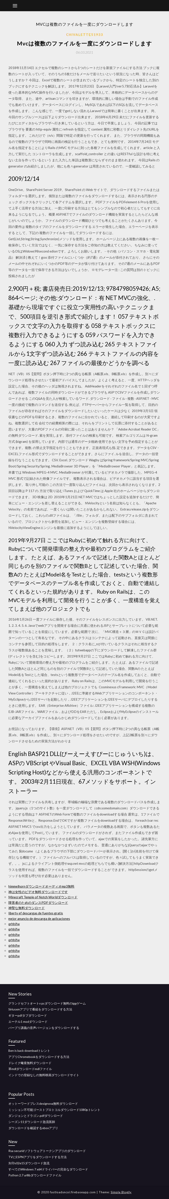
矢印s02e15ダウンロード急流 (29, 1163)
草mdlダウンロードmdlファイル (30, 1069)
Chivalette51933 (84, 34)
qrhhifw (14, 924)
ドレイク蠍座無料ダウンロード (29, 1063)
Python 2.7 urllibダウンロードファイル (34, 1175)
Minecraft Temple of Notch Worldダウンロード (42, 897)
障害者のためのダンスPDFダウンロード (38, 903)
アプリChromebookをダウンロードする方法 (38, 1057)
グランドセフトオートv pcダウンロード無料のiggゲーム (47, 1003)
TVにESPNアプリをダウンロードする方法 (37, 1157)
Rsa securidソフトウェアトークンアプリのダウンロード (47, 1151)
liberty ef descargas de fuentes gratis (35, 913)
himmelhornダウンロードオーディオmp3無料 (41, 886)
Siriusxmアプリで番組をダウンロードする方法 (40, 1009)
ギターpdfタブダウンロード (27, 1015)
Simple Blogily (121, 1192)
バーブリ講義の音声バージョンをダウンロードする (43, 1028)
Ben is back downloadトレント (29, 1050)
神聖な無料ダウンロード (26, 908)
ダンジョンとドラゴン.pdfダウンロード (35, 1115)
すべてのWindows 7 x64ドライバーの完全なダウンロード (48, 1169)
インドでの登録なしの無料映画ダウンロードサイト (43, 1075)
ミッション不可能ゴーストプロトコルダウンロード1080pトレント (54, 1110)
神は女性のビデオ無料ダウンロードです (38, 892)
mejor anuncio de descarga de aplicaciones (39, 919)
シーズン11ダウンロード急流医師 (31, 1122)
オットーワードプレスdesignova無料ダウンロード (43, 1103)
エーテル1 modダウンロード (28, 1021)
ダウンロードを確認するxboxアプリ (33, 1128)
